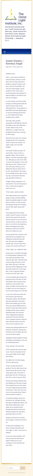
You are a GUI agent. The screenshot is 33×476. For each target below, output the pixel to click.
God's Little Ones (18, 67)
